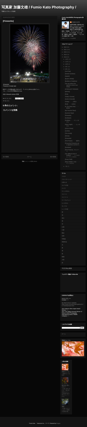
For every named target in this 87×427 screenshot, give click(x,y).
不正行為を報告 (67, 268)
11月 (66, 61)
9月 (66, 66)
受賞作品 (64, 242)
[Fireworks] (68, 115)
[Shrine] (67, 136)
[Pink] (66, 94)
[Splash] (67, 76)
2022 (65, 47)
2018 (65, 57)
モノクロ (64, 206)
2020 (65, 52)
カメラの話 (65, 185)
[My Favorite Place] (70, 110)
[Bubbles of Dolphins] (71, 81)
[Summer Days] (69, 113)
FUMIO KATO (76, 22)
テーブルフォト (66, 200)
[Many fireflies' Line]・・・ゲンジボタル (72, 162)
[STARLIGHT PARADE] (71, 89)
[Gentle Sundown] (70, 73)
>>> (68, 300)
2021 (65, 49)
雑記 (63, 233)
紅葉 (63, 227)
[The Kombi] (68, 133)
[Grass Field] (68, 159)
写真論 (64, 239)
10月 (66, 64)
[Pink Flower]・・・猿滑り (72, 141)
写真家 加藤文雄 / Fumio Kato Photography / (38, 7)
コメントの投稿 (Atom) (31, 161)
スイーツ (64, 194)
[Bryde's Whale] (69, 78)
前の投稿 (53, 156)
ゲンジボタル (65, 191)
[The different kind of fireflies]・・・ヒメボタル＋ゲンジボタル (72, 155)
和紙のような (66, 340)
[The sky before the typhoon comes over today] (71, 85)
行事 (63, 230)
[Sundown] (68, 147)
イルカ (64, 176)
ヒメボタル (65, 203)
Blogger (58, 423)
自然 (63, 236)
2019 (65, 54)
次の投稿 (6, 156)
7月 (66, 166)
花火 (8, 100)
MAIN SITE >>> (66, 298)
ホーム (29, 156)
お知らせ (64, 182)
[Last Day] (68, 71)
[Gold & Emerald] (70, 99)
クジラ (64, 188)
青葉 (63, 406)
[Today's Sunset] (69, 96)
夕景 (63, 259)
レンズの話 (65, 209)
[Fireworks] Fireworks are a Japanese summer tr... (72, 144)
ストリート (65, 197)
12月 (66, 59)
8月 (66, 69)
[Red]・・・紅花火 (70, 104)
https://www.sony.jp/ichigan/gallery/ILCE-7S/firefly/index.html (72, 305)
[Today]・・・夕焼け (71, 101)
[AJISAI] (67, 131)
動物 (63, 256)
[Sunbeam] (68, 118)
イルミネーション (67, 179)
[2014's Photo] (69, 128)
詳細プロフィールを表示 (69, 38)
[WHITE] (67, 91)
